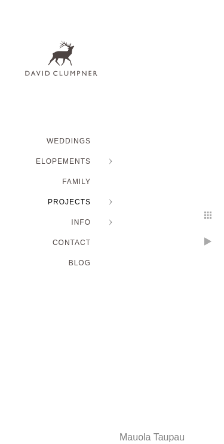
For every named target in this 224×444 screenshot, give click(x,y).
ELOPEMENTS (63, 161)
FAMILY (76, 181)
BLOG (80, 263)
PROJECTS (69, 202)
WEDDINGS (69, 141)
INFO (81, 222)
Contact (72, 242)
